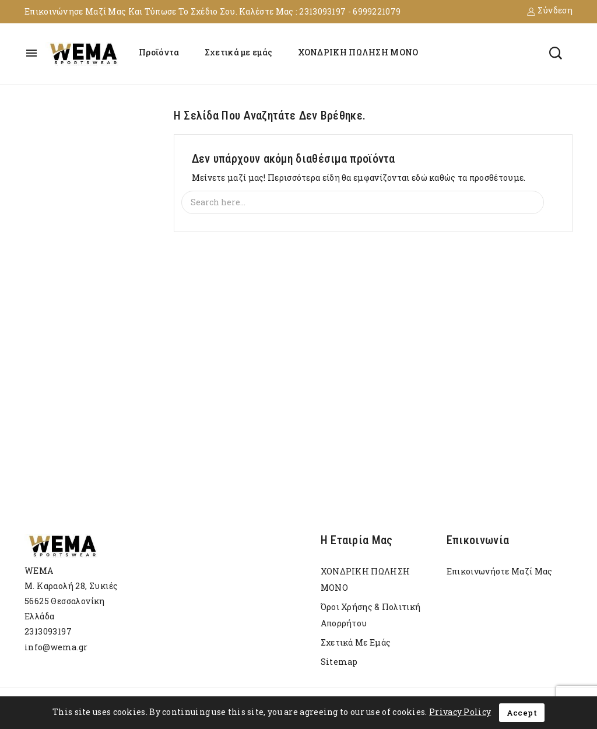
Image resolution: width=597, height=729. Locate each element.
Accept (522, 712)
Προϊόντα (159, 52)
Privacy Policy (460, 711)
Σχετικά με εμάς (239, 52)
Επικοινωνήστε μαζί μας (500, 571)
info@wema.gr (56, 647)
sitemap (339, 661)
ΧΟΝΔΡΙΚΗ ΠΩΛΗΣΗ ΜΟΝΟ (358, 52)
